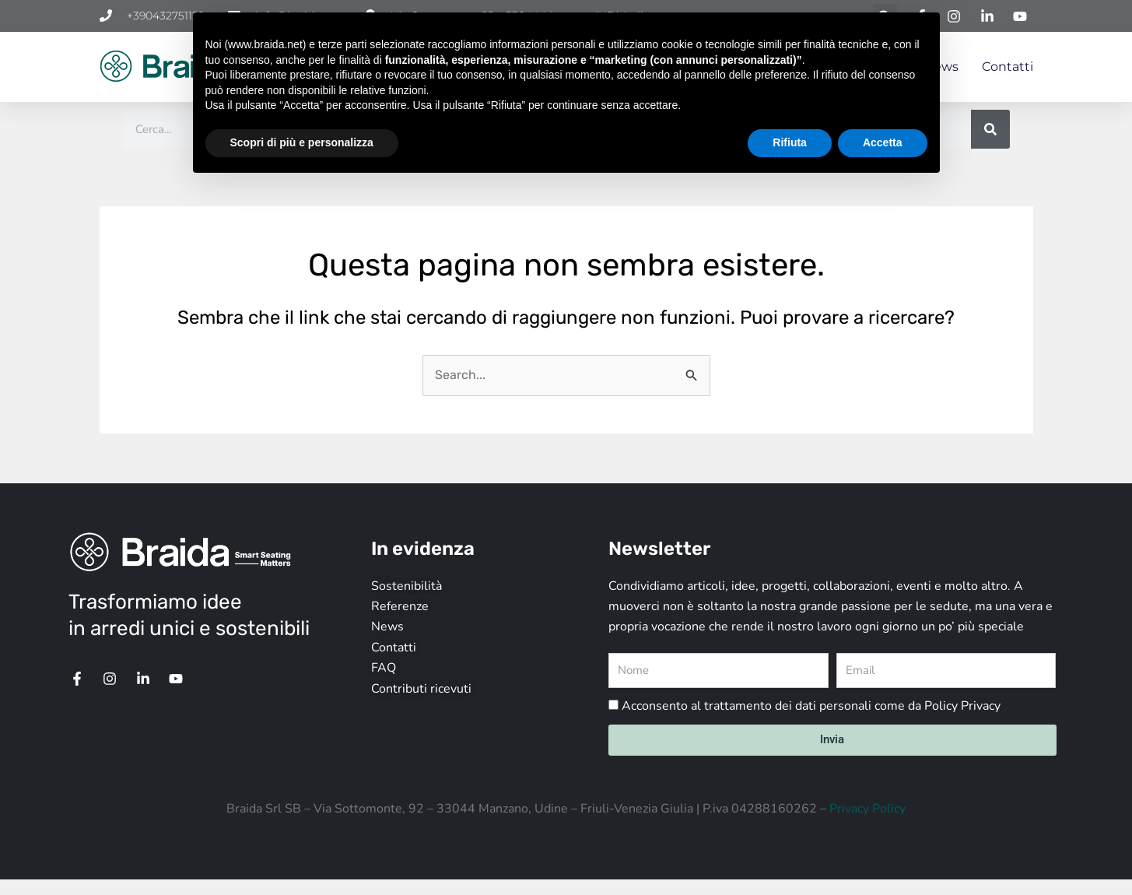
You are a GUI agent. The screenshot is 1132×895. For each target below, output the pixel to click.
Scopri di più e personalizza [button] (301, 142)
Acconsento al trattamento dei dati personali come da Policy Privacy (811, 705)
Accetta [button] (882, 142)
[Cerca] (990, 129)
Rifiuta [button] (790, 142)
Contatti (1007, 66)
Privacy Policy (867, 808)
